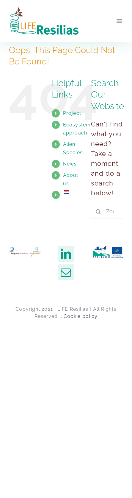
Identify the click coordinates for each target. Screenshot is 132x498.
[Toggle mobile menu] (120, 21)
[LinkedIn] (66, 254)
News (70, 164)
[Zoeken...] (107, 211)
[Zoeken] (98, 211)
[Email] (66, 272)
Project (72, 113)
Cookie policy (81, 316)
